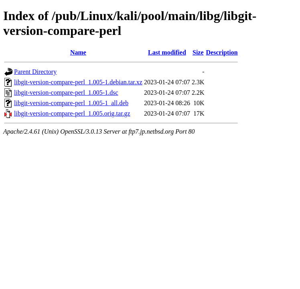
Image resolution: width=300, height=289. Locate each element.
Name (78, 52)
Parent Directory (35, 71)
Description (222, 52)
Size (198, 52)
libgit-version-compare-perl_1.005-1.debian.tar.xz (78, 82)
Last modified (167, 52)
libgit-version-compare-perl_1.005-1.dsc (66, 92)
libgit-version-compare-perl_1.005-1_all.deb (71, 103)
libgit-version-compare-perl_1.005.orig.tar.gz (72, 113)
